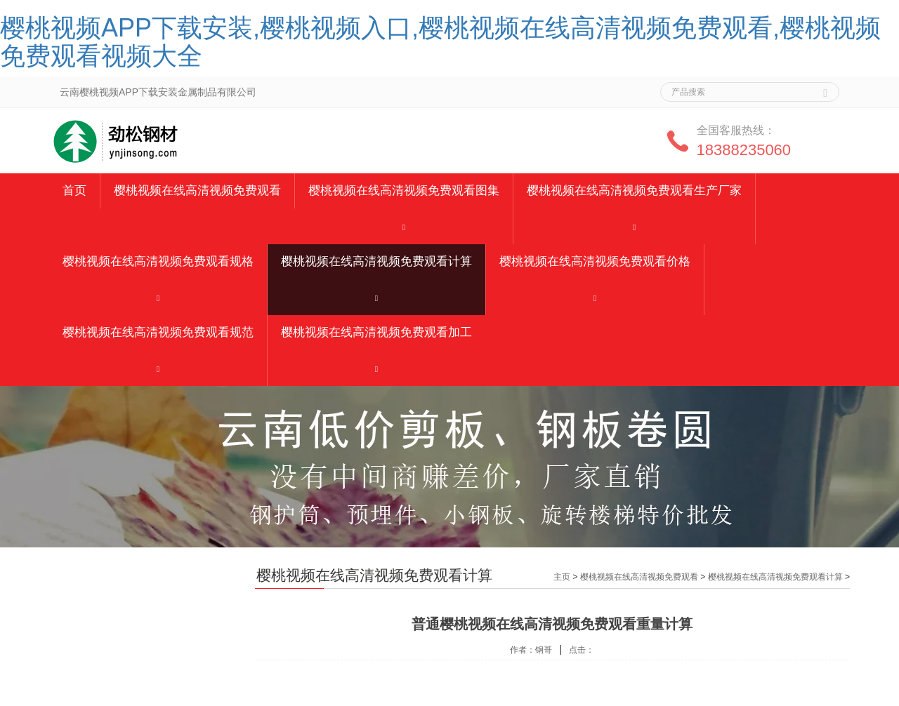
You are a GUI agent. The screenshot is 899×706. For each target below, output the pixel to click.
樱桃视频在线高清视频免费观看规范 (158, 332)
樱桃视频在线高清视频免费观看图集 (403, 190)
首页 (74, 190)
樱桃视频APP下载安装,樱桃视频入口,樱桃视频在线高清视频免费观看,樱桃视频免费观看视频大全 (440, 41)
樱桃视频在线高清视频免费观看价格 (594, 261)
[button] (404, 226)
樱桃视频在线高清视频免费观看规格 (158, 261)
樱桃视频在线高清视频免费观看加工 (376, 332)
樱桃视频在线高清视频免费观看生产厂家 (634, 190)
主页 (561, 577)
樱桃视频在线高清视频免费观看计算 (376, 261)
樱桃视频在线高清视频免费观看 (197, 190)
